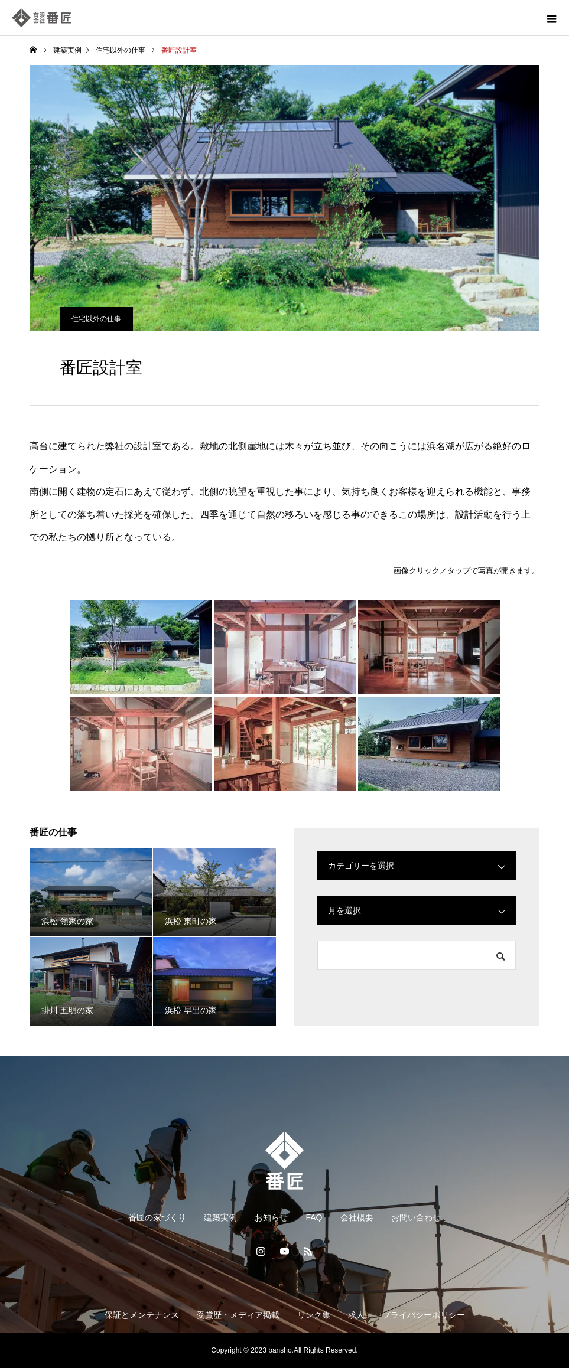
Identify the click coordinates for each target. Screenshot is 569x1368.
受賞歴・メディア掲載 (238, 1315)
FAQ (313, 1217)
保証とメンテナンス (142, 1315)
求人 (356, 1315)
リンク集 (313, 1315)
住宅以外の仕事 (96, 319)
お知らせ (271, 1217)
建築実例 (220, 1217)
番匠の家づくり (157, 1217)
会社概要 (356, 1217)
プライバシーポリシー (423, 1315)
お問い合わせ (416, 1217)
